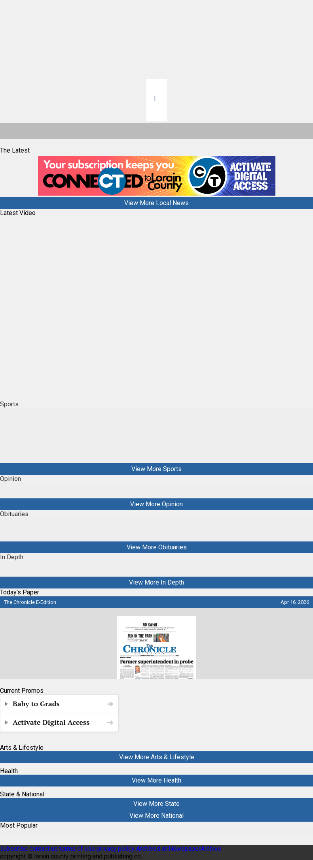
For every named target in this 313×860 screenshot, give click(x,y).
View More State (156, 803)
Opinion (10, 479)
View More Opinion (156, 504)
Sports (9, 404)
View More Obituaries (157, 547)
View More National (156, 815)
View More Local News (156, 203)
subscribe (14, 848)
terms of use (78, 848)
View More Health (156, 780)
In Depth (11, 557)
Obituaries (14, 514)
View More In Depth (156, 582)
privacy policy (116, 848)
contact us (43, 848)
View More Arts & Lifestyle (156, 757)
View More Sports (156, 469)
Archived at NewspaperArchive (178, 848)
